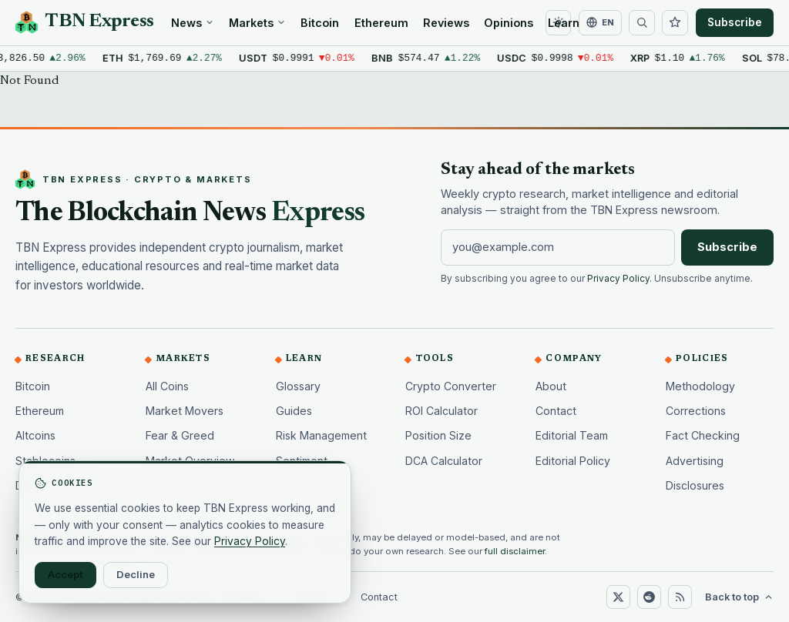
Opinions (508, 22)
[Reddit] (648, 596)
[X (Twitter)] (618, 596)
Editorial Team (572, 435)
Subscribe (734, 22)
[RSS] (679, 596)
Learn (563, 22)
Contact (556, 410)
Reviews (446, 22)
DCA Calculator (443, 460)
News (192, 22)
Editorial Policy (573, 460)
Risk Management (321, 435)
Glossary (298, 386)
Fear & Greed (180, 435)
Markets (257, 22)
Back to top (739, 597)
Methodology (700, 386)
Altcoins (35, 435)
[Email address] (558, 247)
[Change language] (600, 23)
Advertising (695, 460)
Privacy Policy (618, 278)
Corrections (696, 410)
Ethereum (381, 22)
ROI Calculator (441, 410)
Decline (135, 574)
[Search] (642, 23)
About (551, 386)
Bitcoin (319, 22)
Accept (65, 574)
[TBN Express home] (84, 22)
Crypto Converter (450, 386)
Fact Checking (703, 435)
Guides (294, 410)
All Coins (167, 386)
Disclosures (695, 485)
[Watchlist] (675, 23)
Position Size (438, 435)
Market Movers (184, 410)
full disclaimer (515, 551)
